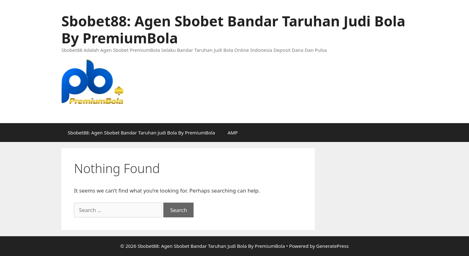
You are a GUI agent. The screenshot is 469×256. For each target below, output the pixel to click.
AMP (233, 132)
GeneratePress (332, 246)
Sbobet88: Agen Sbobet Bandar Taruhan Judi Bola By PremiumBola (233, 29)
